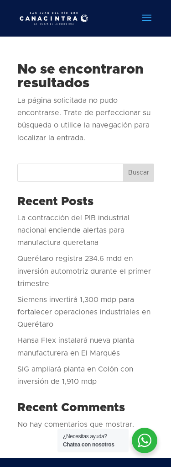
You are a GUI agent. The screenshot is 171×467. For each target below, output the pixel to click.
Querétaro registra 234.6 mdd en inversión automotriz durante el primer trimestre (84, 271)
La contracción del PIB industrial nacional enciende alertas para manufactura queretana (73, 230)
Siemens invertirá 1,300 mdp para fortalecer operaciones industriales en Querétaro (83, 312)
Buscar (138, 173)
